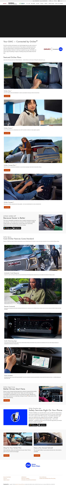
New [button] (29, 3)
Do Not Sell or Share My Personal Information (28, 479)
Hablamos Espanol (6, 479)
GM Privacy (22, 484)
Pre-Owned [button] (33, 3)
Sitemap (20, 484)
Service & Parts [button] (51, 3)
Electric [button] (37, 3)
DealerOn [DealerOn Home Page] (16, 484)
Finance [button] (46, 3)
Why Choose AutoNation (25, 478)
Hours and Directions (42, 477)
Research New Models (7, 477)
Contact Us (5, 478)
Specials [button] (41, 3)
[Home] (27, 3)
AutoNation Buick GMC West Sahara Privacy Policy (47, 478)
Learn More (7, 96)
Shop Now (6, 455)
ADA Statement (23, 477)
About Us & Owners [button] (59, 3)
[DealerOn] (6, 484)
